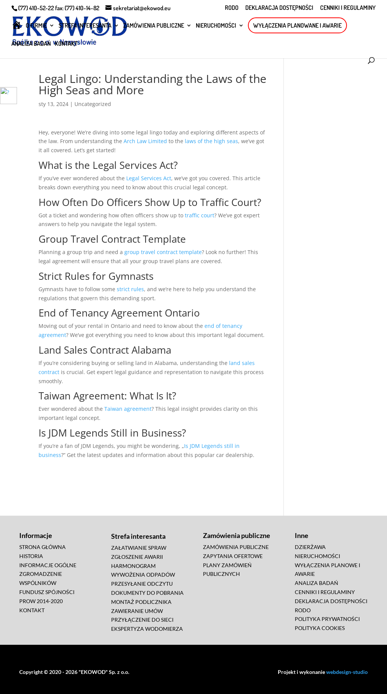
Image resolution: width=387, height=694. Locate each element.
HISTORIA (31, 556)
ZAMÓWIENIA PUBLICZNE (153, 26)
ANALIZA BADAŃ (31, 44)
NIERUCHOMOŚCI (216, 26)
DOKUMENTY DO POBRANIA (147, 593)
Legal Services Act (148, 178)
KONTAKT (66, 44)
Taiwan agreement (128, 408)
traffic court (199, 215)
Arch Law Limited (145, 141)
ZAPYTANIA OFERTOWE (233, 556)
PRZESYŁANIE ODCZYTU (142, 583)
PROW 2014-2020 (41, 601)
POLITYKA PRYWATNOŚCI (327, 619)
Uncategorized (92, 104)
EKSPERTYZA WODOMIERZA (147, 628)
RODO (231, 8)
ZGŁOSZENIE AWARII (137, 557)
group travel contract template (163, 252)
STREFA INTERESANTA (85, 26)
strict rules (130, 289)
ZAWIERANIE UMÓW (137, 611)
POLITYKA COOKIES (320, 628)
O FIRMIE (36, 26)
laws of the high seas (211, 141)
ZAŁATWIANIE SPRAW (138, 547)
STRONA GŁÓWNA (42, 547)
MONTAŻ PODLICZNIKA (141, 602)
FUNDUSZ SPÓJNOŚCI (46, 592)
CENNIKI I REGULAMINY (348, 8)
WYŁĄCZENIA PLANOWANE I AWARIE (297, 25)
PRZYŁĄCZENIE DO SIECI (142, 619)
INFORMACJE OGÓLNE (47, 565)
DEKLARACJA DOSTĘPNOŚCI (279, 8)
